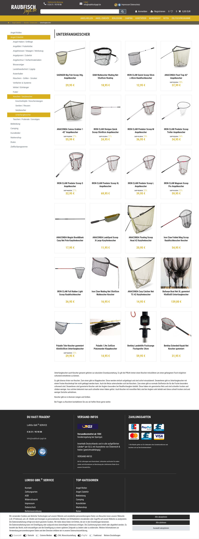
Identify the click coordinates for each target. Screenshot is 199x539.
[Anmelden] (141, 11)
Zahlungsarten (140, 417)
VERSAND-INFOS (87, 417)
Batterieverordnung (33, 511)
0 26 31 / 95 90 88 (55, 4)
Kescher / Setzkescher (30, 23)
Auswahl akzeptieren (161, 528)
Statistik (31, 535)
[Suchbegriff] (79, 11)
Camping (129, 18)
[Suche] (122, 11)
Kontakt (28, 488)
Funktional (98, 535)
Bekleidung (117, 18)
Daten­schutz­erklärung (78, 530)
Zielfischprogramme (181, 18)
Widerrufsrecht (31, 499)
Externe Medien (46, 535)
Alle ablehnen (161, 522)
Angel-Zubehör (102, 18)
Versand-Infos (86, 467)
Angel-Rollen (87, 18)
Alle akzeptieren (161, 517)
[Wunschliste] (170, 11)
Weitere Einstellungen (112, 535)
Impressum (125, 4)
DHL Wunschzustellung (67, 535)
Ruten (166, 18)
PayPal (84, 535)
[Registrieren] (158, 11)
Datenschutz (135, 4)
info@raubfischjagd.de (92, 4)
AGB (27, 495)
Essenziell (17, 535)
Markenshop (155, 18)
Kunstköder (140, 18)
